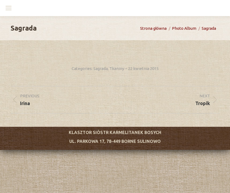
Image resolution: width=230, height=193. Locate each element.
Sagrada (100, 68)
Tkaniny (116, 68)
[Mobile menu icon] (8, 8)
